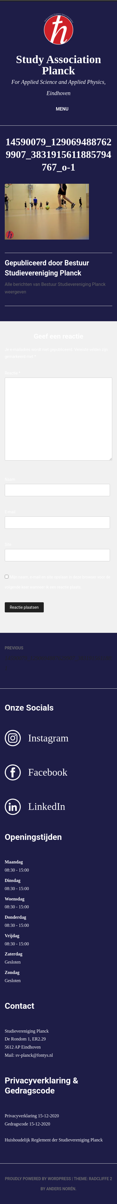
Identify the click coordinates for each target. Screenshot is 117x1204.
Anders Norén (60, 1189)
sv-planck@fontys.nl (34, 1055)
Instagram (48, 738)
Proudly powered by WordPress (38, 1179)
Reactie (12, 373)
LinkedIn (46, 806)
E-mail (10, 512)
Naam (10, 479)
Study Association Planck (58, 65)
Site (8, 544)
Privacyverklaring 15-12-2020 (32, 1115)
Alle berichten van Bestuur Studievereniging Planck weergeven (55, 288)
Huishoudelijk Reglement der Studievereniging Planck (54, 1140)
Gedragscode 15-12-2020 (27, 1124)
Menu (58, 109)
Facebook (47, 772)
